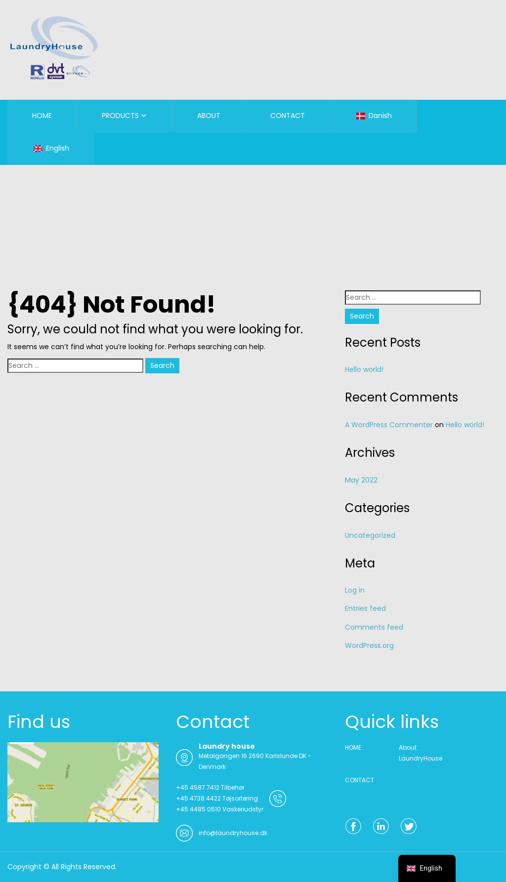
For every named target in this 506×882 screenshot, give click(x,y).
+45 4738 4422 (198, 798)
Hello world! (364, 369)
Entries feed (365, 608)
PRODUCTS (120, 115)
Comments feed (374, 627)
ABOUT (208, 115)
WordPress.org (369, 645)
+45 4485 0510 (198, 809)
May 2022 (361, 480)
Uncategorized (370, 535)
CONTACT (287, 115)
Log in (355, 590)
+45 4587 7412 (197, 787)
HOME (42, 115)
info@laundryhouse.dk (233, 833)
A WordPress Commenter (389, 425)
